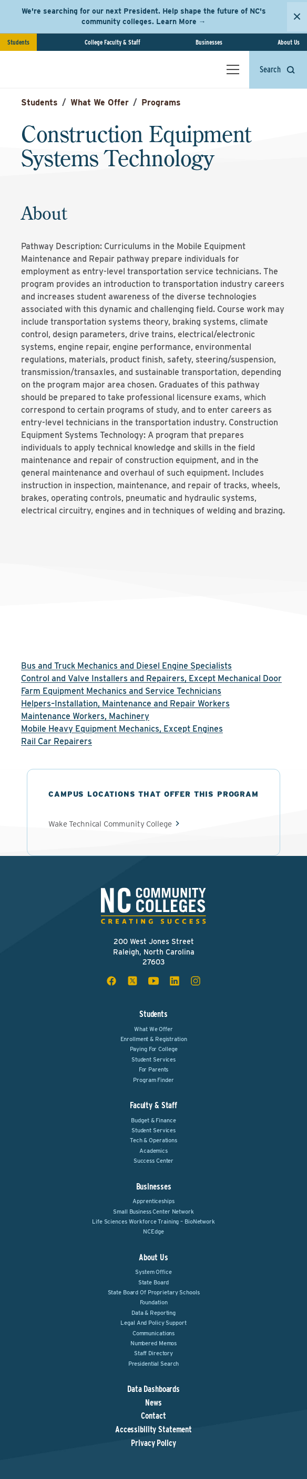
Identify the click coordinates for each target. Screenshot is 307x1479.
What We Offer (99, 103)
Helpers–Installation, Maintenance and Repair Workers (125, 704)
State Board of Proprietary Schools (154, 1292)
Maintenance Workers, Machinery (85, 716)
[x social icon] (132, 981)
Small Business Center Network (153, 1211)
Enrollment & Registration (153, 1039)
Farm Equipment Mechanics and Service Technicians (121, 691)
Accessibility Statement (153, 1429)
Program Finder (153, 1080)
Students (18, 42)
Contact (153, 1416)
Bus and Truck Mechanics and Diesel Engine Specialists (126, 666)
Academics (153, 1150)
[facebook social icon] (111, 981)
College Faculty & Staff (112, 42)
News (153, 1403)
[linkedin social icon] (174, 981)
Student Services (153, 1059)
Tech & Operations (153, 1140)
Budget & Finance (153, 1120)
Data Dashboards (153, 1389)
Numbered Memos (153, 1343)
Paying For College (154, 1049)
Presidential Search (153, 1363)
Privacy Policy (153, 1443)
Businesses (209, 42)
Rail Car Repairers (56, 741)
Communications (153, 1333)
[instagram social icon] (195, 981)
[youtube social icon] (153, 981)
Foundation (154, 1302)
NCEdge (153, 1231)
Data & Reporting (153, 1312)
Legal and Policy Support (153, 1322)
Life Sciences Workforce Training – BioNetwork (153, 1221)
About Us (289, 42)
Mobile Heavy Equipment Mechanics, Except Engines (122, 729)
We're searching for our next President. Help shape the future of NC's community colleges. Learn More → (144, 16)
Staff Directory (153, 1353)
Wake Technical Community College (109, 824)
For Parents (154, 1069)
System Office (153, 1272)
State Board (153, 1282)
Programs (161, 103)
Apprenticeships (153, 1201)
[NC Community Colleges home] (52, 69)
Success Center (153, 1160)
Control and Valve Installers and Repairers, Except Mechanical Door (151, 678)
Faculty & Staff (153, 1105)
